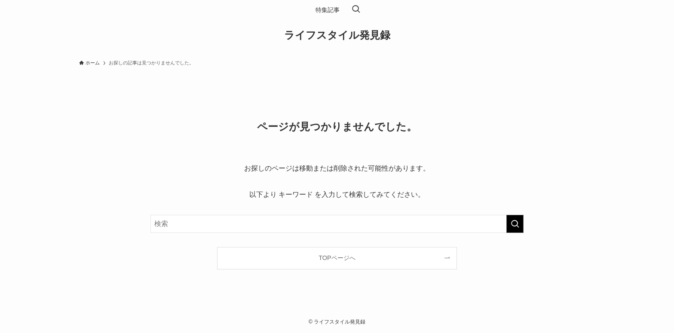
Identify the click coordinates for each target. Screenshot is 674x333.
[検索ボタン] (355, 10)
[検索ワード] (337, 224)
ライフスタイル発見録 (337, 35)
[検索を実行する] (515, 224)
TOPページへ (337, 257)
